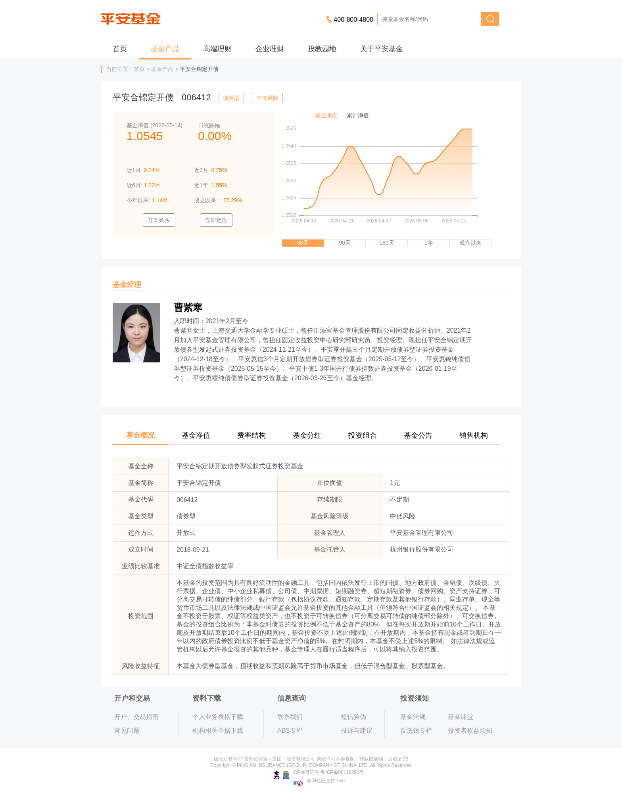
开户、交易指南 (136, 716)
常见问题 (127, 730)
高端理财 (217, 49)
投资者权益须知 (470, 730)
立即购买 (159, 220)
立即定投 (216, 220)
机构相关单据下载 (217, 730)
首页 (120, 49)
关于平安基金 (381, 49)
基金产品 (165, 49)
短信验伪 (353, 716)
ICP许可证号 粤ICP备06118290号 (319, 772)
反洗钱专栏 (416, 730)
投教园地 (322, 49)
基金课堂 (460, 716)
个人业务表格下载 (217, 716)
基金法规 (413, 716)
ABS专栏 (290, 730)
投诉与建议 (356, 730)
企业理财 (269, 49)
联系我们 (290, 716)
